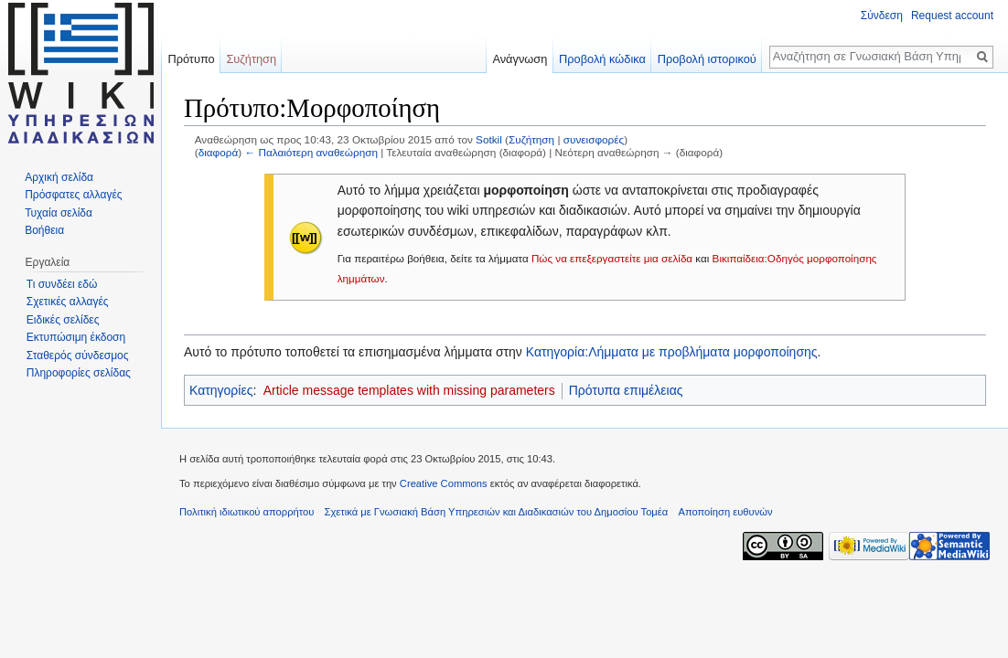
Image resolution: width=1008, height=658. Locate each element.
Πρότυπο (190, 59)
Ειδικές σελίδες (63, 319)
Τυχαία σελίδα (58, 213)
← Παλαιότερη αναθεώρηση (311, 152)
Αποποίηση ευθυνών (725, 511)
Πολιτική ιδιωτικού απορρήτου (246, 511)
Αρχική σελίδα (59, 177)
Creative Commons (444, 483)
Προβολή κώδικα (602, 59)
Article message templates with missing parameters (409, 390)
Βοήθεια (44, 230)
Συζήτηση (531, 139)
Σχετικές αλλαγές (68, 301)
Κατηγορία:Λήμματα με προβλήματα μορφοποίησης (672, 352)
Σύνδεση (882, 15)
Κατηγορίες (220, 390)
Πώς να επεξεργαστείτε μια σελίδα (611, 258)
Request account (952, 15)
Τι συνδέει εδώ (62, 284)
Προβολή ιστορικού (707, 59)
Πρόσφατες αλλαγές (73, 194)
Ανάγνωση (519, 59)
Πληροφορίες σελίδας (79, 372)
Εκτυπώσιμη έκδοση (76, 337)
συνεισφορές (593, 139)
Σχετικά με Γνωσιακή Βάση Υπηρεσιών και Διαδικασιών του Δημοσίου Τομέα (497, 511)
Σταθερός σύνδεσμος (78, 355)
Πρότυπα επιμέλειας (626, 390)
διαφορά (218, 152)
